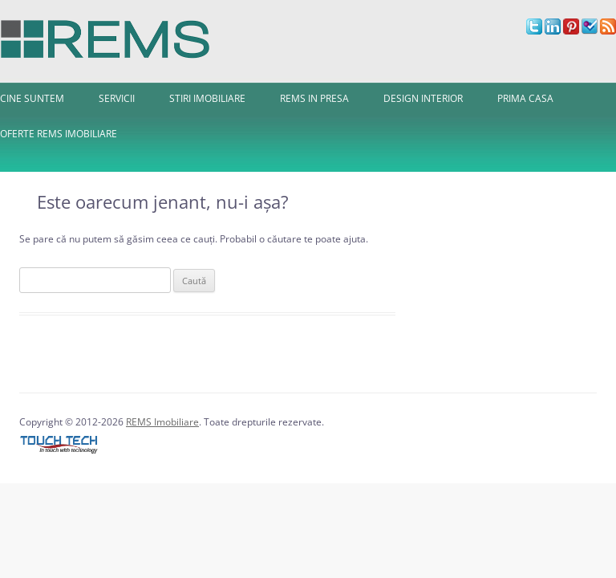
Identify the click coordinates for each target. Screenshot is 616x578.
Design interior (423, 98)
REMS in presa (314, 98)
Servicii (117, 98)
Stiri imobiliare (207, 98)
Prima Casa (525, 98)
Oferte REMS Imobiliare (58, 133)
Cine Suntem (32, 98)
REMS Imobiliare (162, 422)
